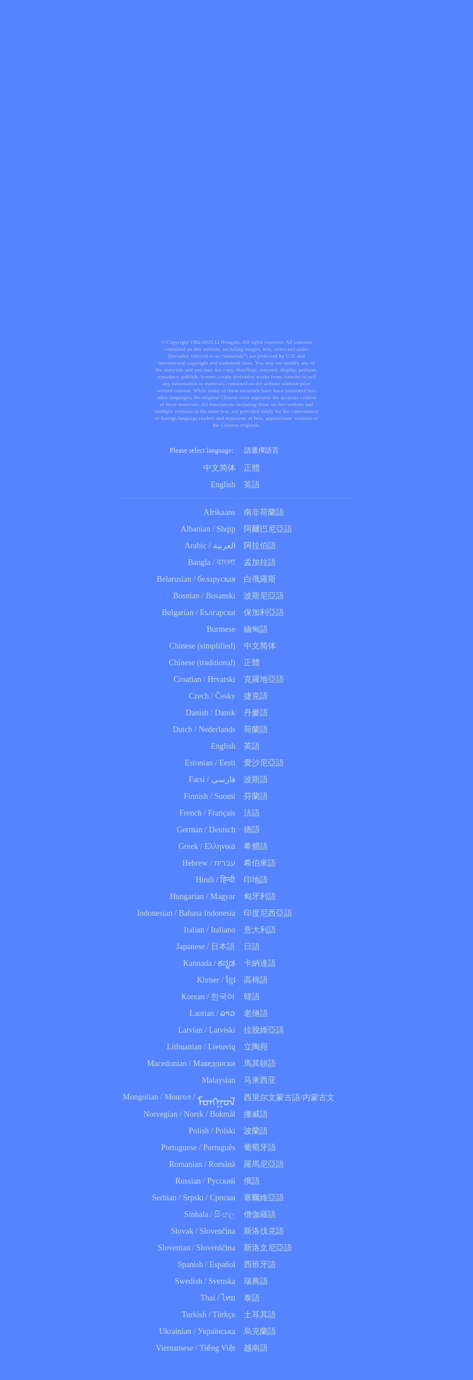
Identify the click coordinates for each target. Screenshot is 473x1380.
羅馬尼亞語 (261, 1164)
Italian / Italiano (209, 930)
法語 (249, 813)
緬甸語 (253, 629)
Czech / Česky (212, 696)
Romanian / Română (202, 1164)
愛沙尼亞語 (261, 763)
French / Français (207, 813)
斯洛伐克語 (261, 1231)
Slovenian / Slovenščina (197, 1247)
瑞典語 (253, 1281)
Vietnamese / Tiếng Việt (195, 1348)
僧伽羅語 (257, 1214)
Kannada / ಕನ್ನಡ (209, 963)
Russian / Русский (205, 1181)
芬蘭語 (253, 796)
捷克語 (253, 696)
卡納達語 (257, 963)
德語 (249, 829)
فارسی (223, 779)
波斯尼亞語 (261, 596)
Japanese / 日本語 (206, 946)
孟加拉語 (257, 562)
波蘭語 (253, 1131)
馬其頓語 (257, 1063)
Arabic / (198, 545)
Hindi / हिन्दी (216, 879)
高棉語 (253, 980)
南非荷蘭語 (261, 512)
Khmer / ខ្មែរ (216, 980)
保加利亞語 (261, 612)
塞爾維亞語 (261, 1197)
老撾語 (253, 1013)
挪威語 (253, 1114)
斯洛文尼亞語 (265, 1247)
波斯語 (253, 779)
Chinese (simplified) (202, 646)
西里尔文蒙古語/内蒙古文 (286, 1097)
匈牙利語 (257, 896)
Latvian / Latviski (207, 1030)
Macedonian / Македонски (191, 1063)
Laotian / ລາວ (213, 1013)
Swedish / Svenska (205, 1281)
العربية (224, 545)
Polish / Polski (212, 1131)
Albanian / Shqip (208, 529)
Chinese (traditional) (202, 662)
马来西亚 (257, 1080)
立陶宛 (253, 1046)
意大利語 (257, 930)
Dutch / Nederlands (204, 729)
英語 (249, 484)
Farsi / (200, 779)
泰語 (249, 1298)
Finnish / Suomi (209, 796)
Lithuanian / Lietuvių (201, 1046)
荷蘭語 (253, 729)
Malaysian (218, 1080)
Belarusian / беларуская (196, 579)
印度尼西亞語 (265, 913)
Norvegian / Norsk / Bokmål (189, 1114)
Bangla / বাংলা (212, 562)
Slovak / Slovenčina (203, 1231)
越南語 (253, 1348)
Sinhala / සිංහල (210, 1214)
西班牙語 (257, 1264)
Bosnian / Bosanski (204, 596)
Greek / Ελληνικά (207, 846)
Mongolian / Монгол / (179, 1097)
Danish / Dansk (210, 712)
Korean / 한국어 (208, 996)
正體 (252, 468)
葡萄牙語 (257, 1147)
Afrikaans (219, 512)
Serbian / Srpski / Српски (194, 1197)
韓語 (249, 996)
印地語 (253, 879)
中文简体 (219, 468)
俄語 (249, 1181)
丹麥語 (253, 712)
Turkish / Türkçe (208, 1314)
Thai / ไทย (218, 1298)
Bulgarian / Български (199, 612)
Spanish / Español (206, 1264)
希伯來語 (257, 863)
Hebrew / (197, 863)
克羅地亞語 (261, 679)
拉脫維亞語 (261, 1030)
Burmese (221, 629)
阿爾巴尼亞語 (265, 529)
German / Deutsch (206, 829)
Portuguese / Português (198, 1147)
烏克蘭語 (257, 1331)
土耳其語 (257, 1314)
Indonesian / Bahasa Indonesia (186, 913)
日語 (249, 946)
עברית (225, 863)
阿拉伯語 (257, 545)
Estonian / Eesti (210, 763)
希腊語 (253, 846)
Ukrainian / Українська (197, 1331)
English (223, 484)
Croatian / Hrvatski (204, 679)
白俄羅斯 (257, 579)
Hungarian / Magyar (203, 896)
